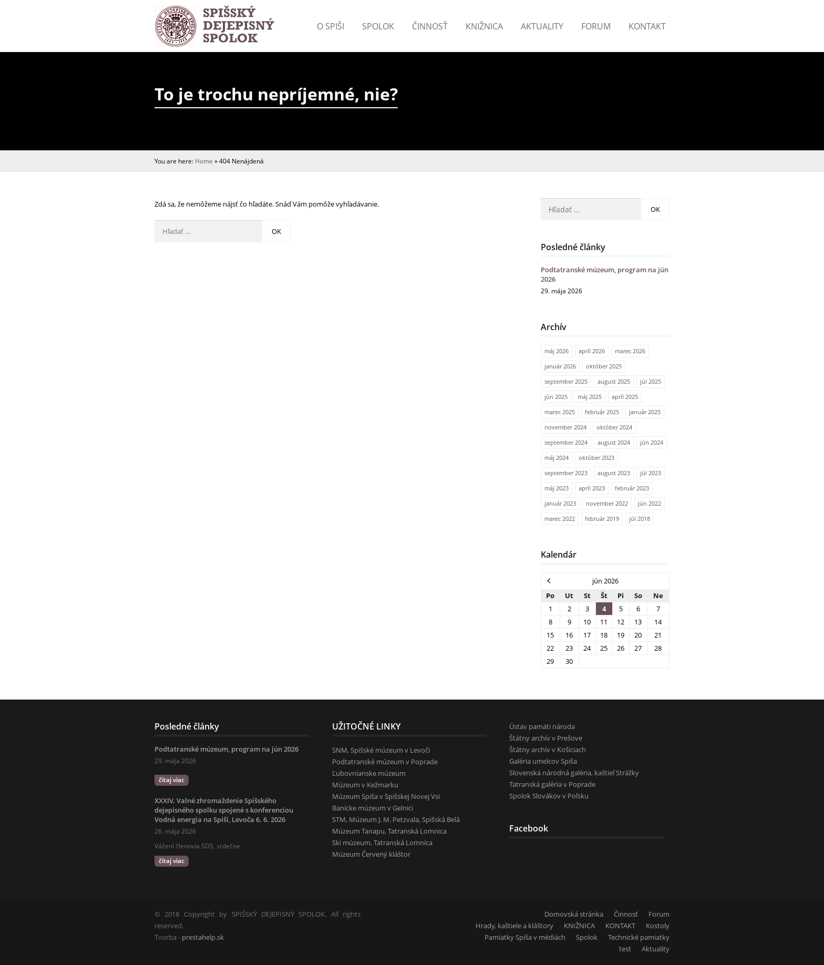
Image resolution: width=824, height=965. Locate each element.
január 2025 (645, 412)
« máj (549, 580)
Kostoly (658, 925)
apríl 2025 (625, 397)
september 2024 (566, 442)
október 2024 (614, 427)
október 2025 (604, 366)
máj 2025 (590, 397)
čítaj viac (171, 779)
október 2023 (596, 457)
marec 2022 (559, 518)
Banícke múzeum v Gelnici (372, 808)
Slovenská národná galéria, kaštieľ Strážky (574, 772)
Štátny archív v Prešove (545, 738)
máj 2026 (556, 351)
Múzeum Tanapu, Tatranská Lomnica (389, 831)
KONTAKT (647, 26)
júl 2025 (650, 381)
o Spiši (330, 26)
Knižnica (484, 26)
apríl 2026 (592, 351)
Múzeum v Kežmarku (365, 784)
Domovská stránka (573, 914)
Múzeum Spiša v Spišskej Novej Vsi (386, 796)
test (625, 948)
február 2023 (632, 488)
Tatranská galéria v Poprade (552, 784)
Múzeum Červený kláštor (371, 854)
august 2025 (614, 381)
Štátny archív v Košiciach (547, 749)
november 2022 (607, 503)
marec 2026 (630, 351)
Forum (596, 26)
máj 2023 (556, 488)
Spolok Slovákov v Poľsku (549, 795)
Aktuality (542, 26)
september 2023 (566, 473)
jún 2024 (651, 442)
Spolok (378, 26)
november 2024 (565, 427)
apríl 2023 (592, 488)
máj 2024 (556, 457)
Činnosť (430, 26)
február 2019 (602, 518)
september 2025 (566, 381)
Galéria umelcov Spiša (543, 761)
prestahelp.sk (203, 937)
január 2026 (560, 366)
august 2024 (614, 442)
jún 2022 (649, 503)
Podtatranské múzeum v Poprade (385, 761)
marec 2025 (559, 412)
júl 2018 (639, 518)
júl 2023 (650, 473)
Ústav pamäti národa (542, 726)
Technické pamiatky (639, 937)
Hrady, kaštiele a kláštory (514, 925)
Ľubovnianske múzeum (369, 773)
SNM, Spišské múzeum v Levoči (381, 750)
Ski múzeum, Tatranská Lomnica (382, 842)
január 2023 (560, 503)
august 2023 (614, 473)
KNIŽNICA (579, 925)
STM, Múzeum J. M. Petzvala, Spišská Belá (396, 819)
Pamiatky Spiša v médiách (525, 937)
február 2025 (602, 412)
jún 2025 (556, 397)
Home (204, 161)
